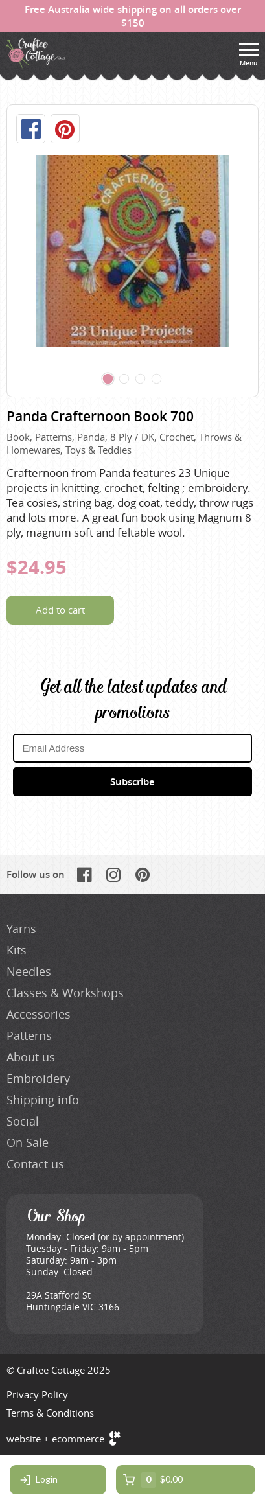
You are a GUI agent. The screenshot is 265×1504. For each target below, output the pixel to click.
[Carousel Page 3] (140, 379)
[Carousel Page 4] (156, 379)
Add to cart (60, 609)
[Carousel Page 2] (124, 379)
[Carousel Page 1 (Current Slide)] (108, 379)
